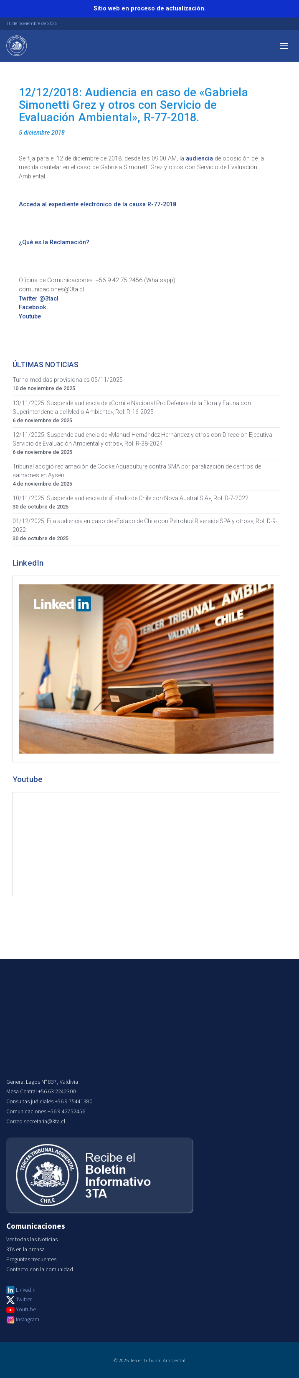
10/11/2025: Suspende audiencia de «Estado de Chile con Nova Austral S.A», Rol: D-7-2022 (130, 498)
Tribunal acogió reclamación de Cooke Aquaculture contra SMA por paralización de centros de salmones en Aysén (137, 471)
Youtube (30, 316)
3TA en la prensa (25, 1249)
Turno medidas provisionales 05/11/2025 (68, 379)
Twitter (24, 1299)
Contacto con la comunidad (39, 1269)
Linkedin (25, 1290)
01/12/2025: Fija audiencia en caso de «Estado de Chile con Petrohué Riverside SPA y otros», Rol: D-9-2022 (145, 525)
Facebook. (33, 307)
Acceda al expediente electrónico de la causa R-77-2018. (98, 204)
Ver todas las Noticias (32, 1239)
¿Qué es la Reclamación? (54, 242)
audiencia (199, 158)
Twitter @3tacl (38, 298)
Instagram (27, 1319)
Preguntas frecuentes (31, 1259)
